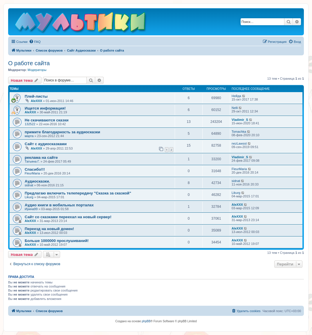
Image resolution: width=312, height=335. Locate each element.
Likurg (29, 197)
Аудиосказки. (37, 181)
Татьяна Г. (32, 161)
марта (29, 136)
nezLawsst (239, 143)
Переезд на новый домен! (49, 229)
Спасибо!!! (35, 169)
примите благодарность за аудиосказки (62, 132)
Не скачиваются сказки (46, 120)
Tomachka (239, 131)
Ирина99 (31, 209)
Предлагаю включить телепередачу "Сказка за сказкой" (78, 193)
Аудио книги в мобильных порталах (59, 205)
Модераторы (37, 70)
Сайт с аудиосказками (46, 144)
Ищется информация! (45, 108)
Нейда (236, 96)
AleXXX (36, 101)
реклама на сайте (41, 157)
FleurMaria (32, 173)
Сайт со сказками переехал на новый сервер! (68, 217)
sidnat (29, 185)
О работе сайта (29, 63)
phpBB (146, 321)
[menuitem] (35, 41)
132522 (30, 124)
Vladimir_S (240, 119)
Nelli (235, 108)
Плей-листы (36, 96)
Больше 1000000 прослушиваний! (57, 240)
